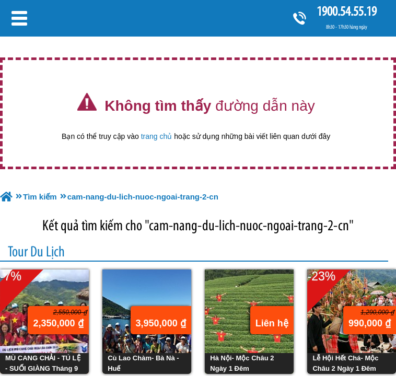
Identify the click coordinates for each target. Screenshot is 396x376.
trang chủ (156, 136)
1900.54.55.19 (346, 11)
